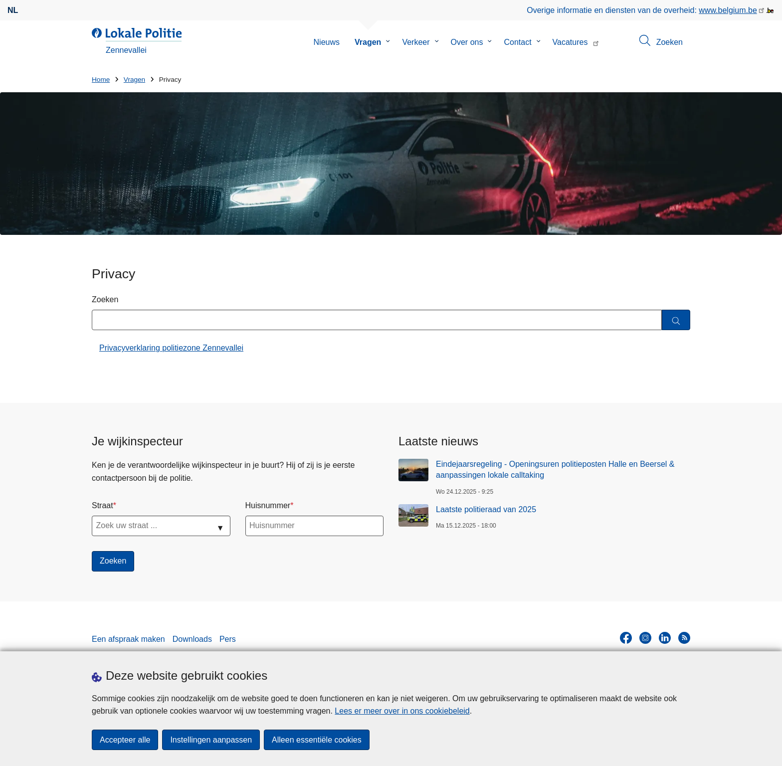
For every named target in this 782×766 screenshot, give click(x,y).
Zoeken (105, 299)
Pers (227, 639)
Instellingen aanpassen (211, 740)
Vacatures (570, 42)
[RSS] (684, 638)
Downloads (192, 639)
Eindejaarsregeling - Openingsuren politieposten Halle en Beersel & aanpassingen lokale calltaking (555, 469)
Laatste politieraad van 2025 (486, 509)
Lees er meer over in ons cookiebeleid (402, 711)
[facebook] (626, 638)
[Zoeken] (676, 320)
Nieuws (327, 42)
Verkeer (415, 42)
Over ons (467, 42)
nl (12, 10)
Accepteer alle (125, 740)
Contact (517, 42)
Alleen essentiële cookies (317, 740)
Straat (102, 505)
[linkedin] (665, 638)
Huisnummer (268, 505)
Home (101, 79)
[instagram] (645, 638)
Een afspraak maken (128, 639)
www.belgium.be (728, 10)
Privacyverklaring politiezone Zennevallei (171, 348)
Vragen (368, 42)
